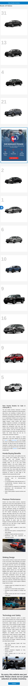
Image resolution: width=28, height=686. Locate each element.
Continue (14, 683)
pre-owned (14, 440)
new (6, 440)
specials (15, 448)
